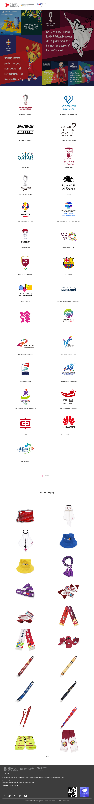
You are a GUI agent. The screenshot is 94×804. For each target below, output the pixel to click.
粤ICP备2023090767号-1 (10, 785)
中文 (86, 5)
